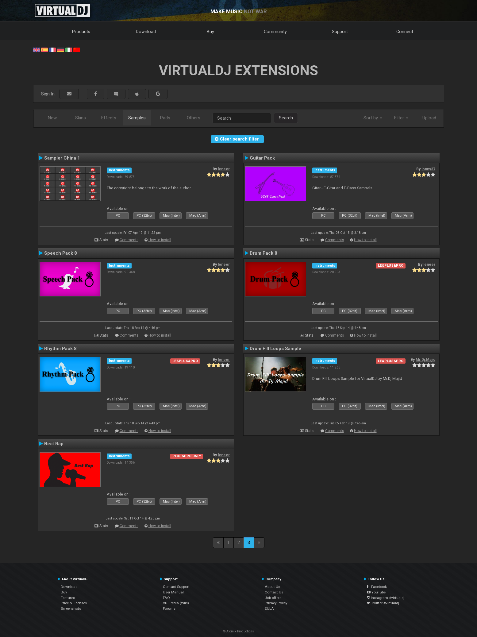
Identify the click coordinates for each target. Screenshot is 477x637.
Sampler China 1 (62, 158)
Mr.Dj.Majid (425, 359)
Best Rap (53, 443)
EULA (269, 608)
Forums (169, 608)
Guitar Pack (262, 158)
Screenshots (71, 608)
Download (146, 31)
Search (286, 118)
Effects (108, 118)
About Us (272, 587)
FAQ (166, 598)
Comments (129, 240)
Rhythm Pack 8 (60, 348)
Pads (165, 118)
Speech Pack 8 (60, 253)
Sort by (373, 118)
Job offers (273, 598)
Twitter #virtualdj (383, 603)
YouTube (376, 592)
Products (81, 31)
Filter (401, 118)
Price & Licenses (74, 603)
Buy (210, 31)
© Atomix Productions (238, 631)
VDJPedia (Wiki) (176, 603)
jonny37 (428, 169)
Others (193, 118)
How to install (159, 240)
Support (340, 31)
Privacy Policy (276, 603)
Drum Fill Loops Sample (275, 348)
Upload (429, 118)
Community (275, 31)
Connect (404, 31)
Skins (80, 118)
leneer (224, 169)
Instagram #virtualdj (386, 598)
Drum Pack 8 (263, 253)
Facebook (377, 587)
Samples (137, 118)
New (52, 118)
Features (68, 598)
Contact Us (274, 592)
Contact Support (176, 587)
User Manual (173, 592)
